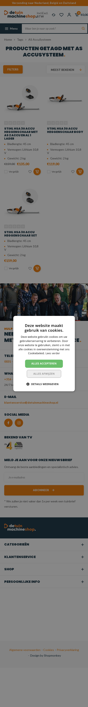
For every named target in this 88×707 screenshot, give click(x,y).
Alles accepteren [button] (44, 363)
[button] (44, 384)
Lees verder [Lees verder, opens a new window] (53, 353)
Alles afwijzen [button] (44, 373)
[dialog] (44, 353)
